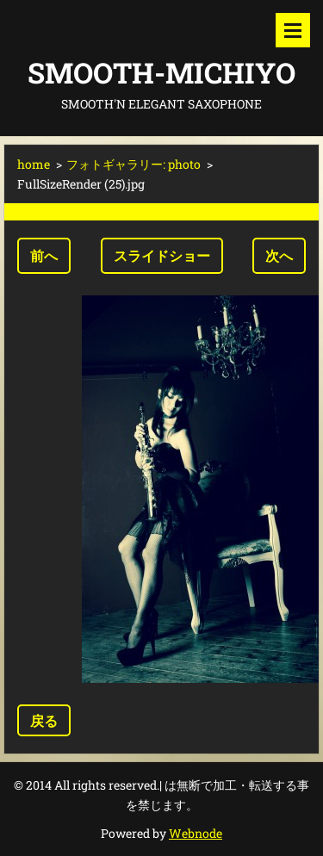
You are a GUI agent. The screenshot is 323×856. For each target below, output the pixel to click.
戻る (44, 720)
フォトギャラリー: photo (133, 164)
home (33, 164)
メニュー (293, 30)
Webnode (195, 833)
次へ (279, 255)
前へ (44, 255)
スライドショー (162, 255)
